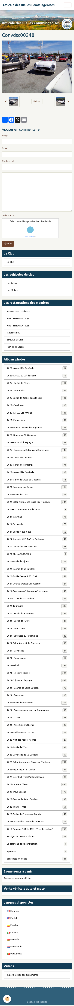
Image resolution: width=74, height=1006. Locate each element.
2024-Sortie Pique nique (37, 532)
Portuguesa (14, 953)
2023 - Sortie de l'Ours (37, 621)
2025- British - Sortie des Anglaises (37, 427)
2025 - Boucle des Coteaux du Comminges (37, 450)
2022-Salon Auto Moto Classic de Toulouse (37, 762)
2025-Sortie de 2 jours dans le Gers (37, 398)
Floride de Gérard (15, 347)
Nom (4, 136)
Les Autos (12, 283)
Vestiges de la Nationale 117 (37, 836)
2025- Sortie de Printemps (37, 465)
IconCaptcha (29, 237)
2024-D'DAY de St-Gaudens (37, 598)
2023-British (37, 665)
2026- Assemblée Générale (37, 368)
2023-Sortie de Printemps (37, 702)
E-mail (5, 148)
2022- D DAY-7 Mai (37, 807)
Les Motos (12, 290)
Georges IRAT (14, 333)
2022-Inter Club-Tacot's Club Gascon (37, 777)
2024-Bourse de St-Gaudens (37, 569)
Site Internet (8, 161)
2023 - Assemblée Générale (37, 725)
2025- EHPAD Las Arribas (37, 413)
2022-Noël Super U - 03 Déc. (37, 732)
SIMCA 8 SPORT (15, 340)
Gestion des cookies (37, 1002)
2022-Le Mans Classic (37, 784)
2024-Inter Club (37, 517)
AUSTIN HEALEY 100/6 (18, 326)
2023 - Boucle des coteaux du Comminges (37, 710)
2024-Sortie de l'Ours (37, 494)
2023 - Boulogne (37, 695)
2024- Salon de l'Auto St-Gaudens (37, 480)
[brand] (28, 5)
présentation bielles (37, 859)
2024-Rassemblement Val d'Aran (37, 509)
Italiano (12, 932)
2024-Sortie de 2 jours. (37, 561)
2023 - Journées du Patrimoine (37, 636)
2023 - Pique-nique (37, 658)
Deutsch (13, 939)
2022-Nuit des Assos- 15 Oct (37, 740)
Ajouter (8, 243)
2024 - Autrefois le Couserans (37, 546)
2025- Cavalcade (37, 405)
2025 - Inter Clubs (37, 390)
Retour (37, 101)
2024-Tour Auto (37, 606)
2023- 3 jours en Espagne (37, 680)
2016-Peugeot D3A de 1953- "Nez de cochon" (37, 829)
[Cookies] (7, 999)
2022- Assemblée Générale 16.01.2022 (37, 821)
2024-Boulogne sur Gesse (37, 487)
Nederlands (14, 946)
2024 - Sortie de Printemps (37, 613)
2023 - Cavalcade (37, 651)
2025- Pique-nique (37, 420)
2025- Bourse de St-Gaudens (37, 435)
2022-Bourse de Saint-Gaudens (37, 799)
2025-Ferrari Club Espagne (37, 442)
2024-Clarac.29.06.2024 (37, 554)
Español (12, 925)
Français (13, 911)
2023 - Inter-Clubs (37, 628)
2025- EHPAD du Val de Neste (37, 375)
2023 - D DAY (37, 717)
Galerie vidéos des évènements (22, 975)
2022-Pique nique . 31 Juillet (37, 769)
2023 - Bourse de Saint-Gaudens (37, 688)
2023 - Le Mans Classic (37, 673)
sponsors (37, 851)
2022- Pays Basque (37, 792)
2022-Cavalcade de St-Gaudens (37, 755)
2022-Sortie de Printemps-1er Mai (37, 814)
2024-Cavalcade (37, 524)
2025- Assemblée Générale (37, 472)
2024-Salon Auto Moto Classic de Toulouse (37, 502)
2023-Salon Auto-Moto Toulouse (37, 643)
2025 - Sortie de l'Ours (37, 383)
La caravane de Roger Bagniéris (37, 844)
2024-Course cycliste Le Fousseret (37, 584)
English (12, 918)
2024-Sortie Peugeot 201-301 (37, 576)
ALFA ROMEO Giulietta (18, 311)
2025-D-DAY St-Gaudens (37, 457)
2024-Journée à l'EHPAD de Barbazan (37, 539)
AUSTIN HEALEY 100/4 (18, 318)
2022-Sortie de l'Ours (37, 747)
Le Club (10, 262)
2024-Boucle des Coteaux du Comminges (37, 591)
